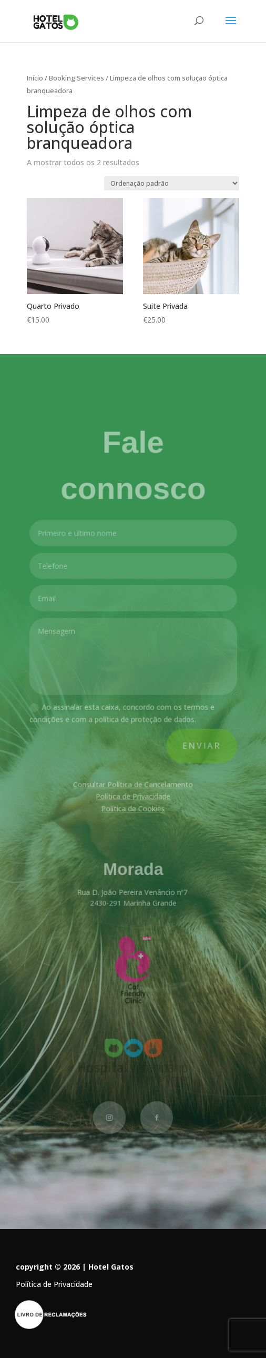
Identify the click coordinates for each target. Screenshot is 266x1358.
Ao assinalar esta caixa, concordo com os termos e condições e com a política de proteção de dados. (122, 714)
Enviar (200, 746)
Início (35, 78)
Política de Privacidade (133, 796)
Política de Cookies (133, 808)
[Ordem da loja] (171, 183)
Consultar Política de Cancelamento (133, 784)
